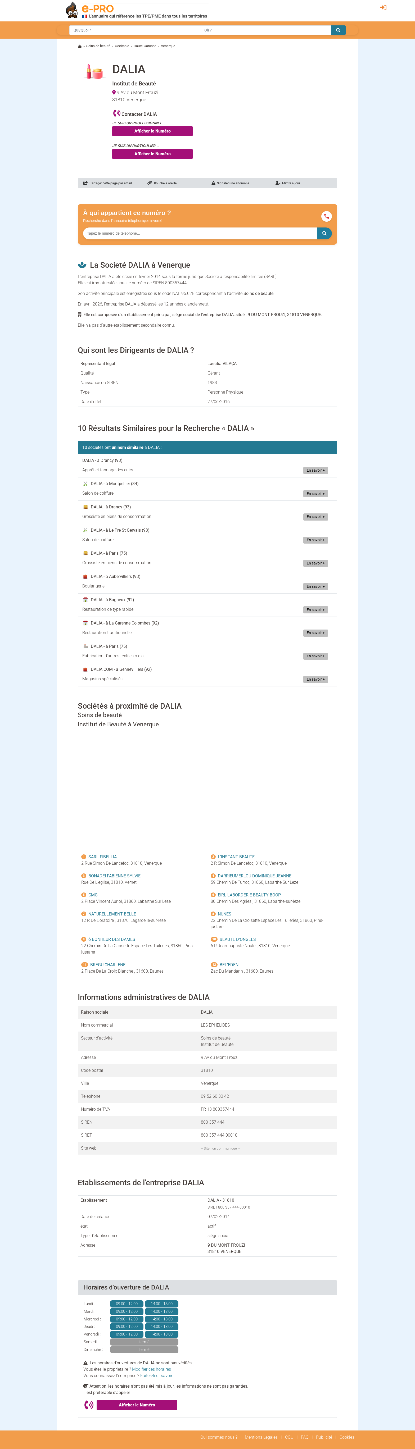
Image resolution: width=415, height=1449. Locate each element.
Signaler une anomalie (230, 183)
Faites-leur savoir (156, 1375)
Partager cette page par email (107, 183)
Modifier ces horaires (151, 1369)
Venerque (168, 46)
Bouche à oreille (162, 183)
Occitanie (122, 46)
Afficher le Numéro (152, 131)
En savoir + (316, 470)
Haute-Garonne (145, 46)
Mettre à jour (288, 183)
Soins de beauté (98, 46)
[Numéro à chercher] (200, 233)
